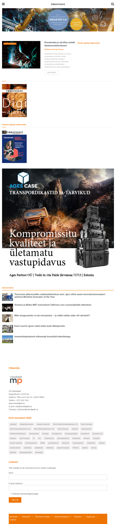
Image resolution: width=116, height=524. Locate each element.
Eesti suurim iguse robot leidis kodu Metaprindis (39, 326)
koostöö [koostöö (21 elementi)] (96, 438)
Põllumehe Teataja (42, 517)
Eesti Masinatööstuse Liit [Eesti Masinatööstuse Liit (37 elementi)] (44, 429)
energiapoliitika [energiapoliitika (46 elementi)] (71, 433)
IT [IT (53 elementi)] (34, 438)
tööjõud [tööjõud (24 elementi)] (13, 452)
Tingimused (90, 517)
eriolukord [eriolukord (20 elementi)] (85, 433)
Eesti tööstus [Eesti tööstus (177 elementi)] (63, 429)
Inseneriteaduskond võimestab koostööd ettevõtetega (42, 336)
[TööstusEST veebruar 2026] (14, 146)
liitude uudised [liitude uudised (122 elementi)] (16, 443)
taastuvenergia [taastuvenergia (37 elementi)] (63, 448)
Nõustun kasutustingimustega (25, 494)
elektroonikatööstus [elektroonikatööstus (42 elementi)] (18, 433)
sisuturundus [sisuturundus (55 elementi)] (15, 448)
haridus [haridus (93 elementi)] (13, 438)
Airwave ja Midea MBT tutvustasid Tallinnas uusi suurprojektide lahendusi (52, 305)
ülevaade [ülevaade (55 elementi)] (39, 452)
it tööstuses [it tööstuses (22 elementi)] (49, 438)
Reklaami (77, 517)
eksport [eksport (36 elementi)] (75, 429)
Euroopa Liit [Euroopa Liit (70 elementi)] (97, 433)
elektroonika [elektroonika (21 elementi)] (86, 429)
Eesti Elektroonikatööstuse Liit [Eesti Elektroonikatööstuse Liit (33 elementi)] (65, 424)
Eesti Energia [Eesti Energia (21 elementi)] (86, 424)
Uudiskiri (12, 520)
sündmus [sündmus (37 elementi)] (49, 448)
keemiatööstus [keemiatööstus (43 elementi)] (63, 438)
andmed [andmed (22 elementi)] (13, 424)
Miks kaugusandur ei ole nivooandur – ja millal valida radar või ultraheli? (52, 315)
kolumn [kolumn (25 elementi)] (86, 438)
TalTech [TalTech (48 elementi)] (76, 448)
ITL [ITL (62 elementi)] (39, 438)
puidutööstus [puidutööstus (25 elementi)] (53, 443)
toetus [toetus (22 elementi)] (93, 448)
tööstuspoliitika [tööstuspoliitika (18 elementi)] (26, 452)
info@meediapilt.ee (61, 517)
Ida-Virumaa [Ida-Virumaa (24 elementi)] (24, 438)
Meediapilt (13, 517)
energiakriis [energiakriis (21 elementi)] (56, 433)
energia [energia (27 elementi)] (45, 433)
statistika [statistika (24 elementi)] (27, 448)
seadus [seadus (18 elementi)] (102, 443)
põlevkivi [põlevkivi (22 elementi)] (65, 443)
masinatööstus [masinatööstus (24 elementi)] (31, 443)
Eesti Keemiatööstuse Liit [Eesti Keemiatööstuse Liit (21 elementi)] (20, 429)
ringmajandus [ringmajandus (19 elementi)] (78, 443)
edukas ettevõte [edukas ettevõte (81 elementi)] (43, 424)
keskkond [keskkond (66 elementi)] (76, 438)
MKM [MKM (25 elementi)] (43, 443)
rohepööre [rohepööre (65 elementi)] (91, 443)
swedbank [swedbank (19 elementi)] (39, 448)
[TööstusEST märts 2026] (14, 100)
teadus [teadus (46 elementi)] (85, 448)
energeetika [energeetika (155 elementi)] (34, 433)
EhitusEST (26, 517)
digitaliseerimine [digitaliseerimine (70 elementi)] (26, 424)
